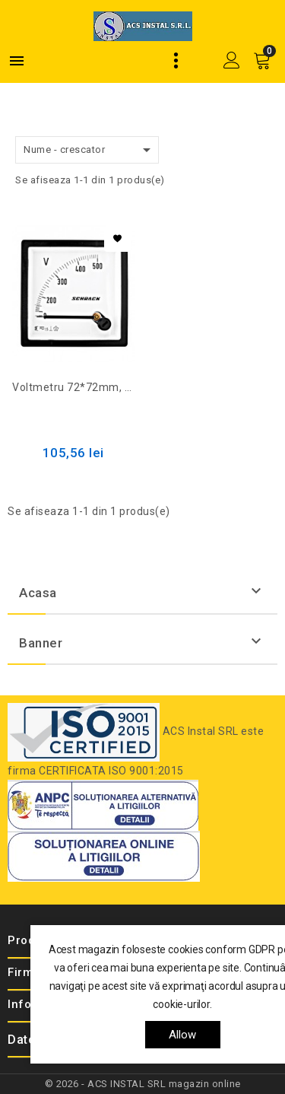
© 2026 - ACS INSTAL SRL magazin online (143, 1083)
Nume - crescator (90, 150)
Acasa (38, 592)
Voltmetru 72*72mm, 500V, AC (73, 387)
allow (183, 1035)
